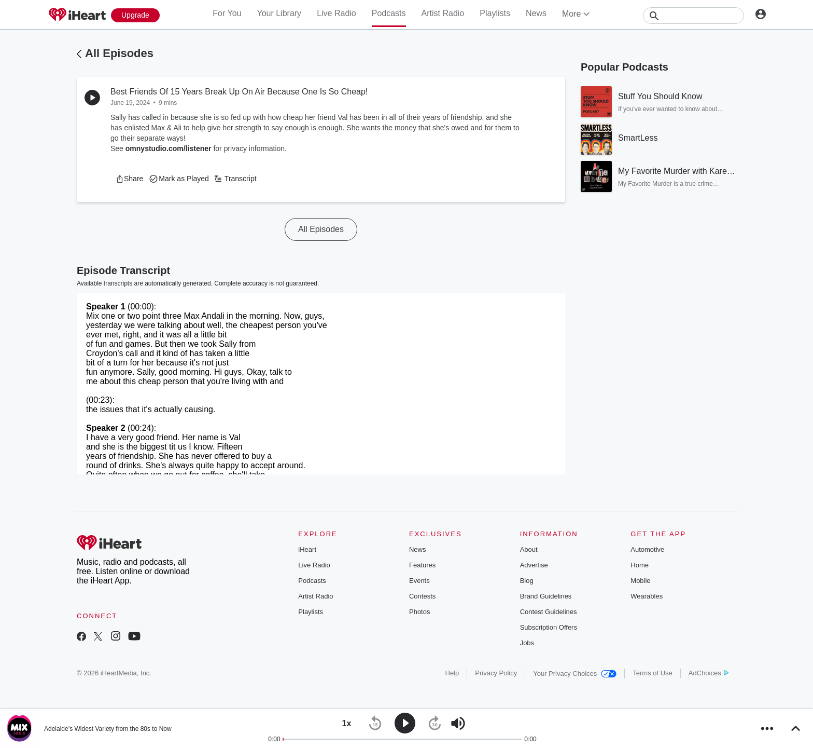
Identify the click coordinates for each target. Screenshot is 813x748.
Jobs (527, 643)
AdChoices (708, 673)
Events (419, 580)
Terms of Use (652, 673)
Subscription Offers (548, 627)
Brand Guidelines (546, 596)
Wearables (646, 596)
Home (639, 565)
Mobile (640, 580)
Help (452, 673)
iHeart (307, 549)
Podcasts (389, 13)
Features (422, 565)
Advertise (534, 565)
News (536, 13)
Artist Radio (443, 13)
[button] (129, 178)
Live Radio (336, 13)
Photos (419, 612)
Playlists (495, 13)
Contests (422, 596)
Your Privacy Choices (574, 673)
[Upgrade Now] (135, 15)
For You (227, 13)
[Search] (693, 15)
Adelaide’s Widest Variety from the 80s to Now (108, 728)
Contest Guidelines (548, 612)
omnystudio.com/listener (168, 148)
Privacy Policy (496, 673)
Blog (527, 580)
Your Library (279, 13)
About (529, 549)
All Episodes (119, 53)
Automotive (647, 549)
